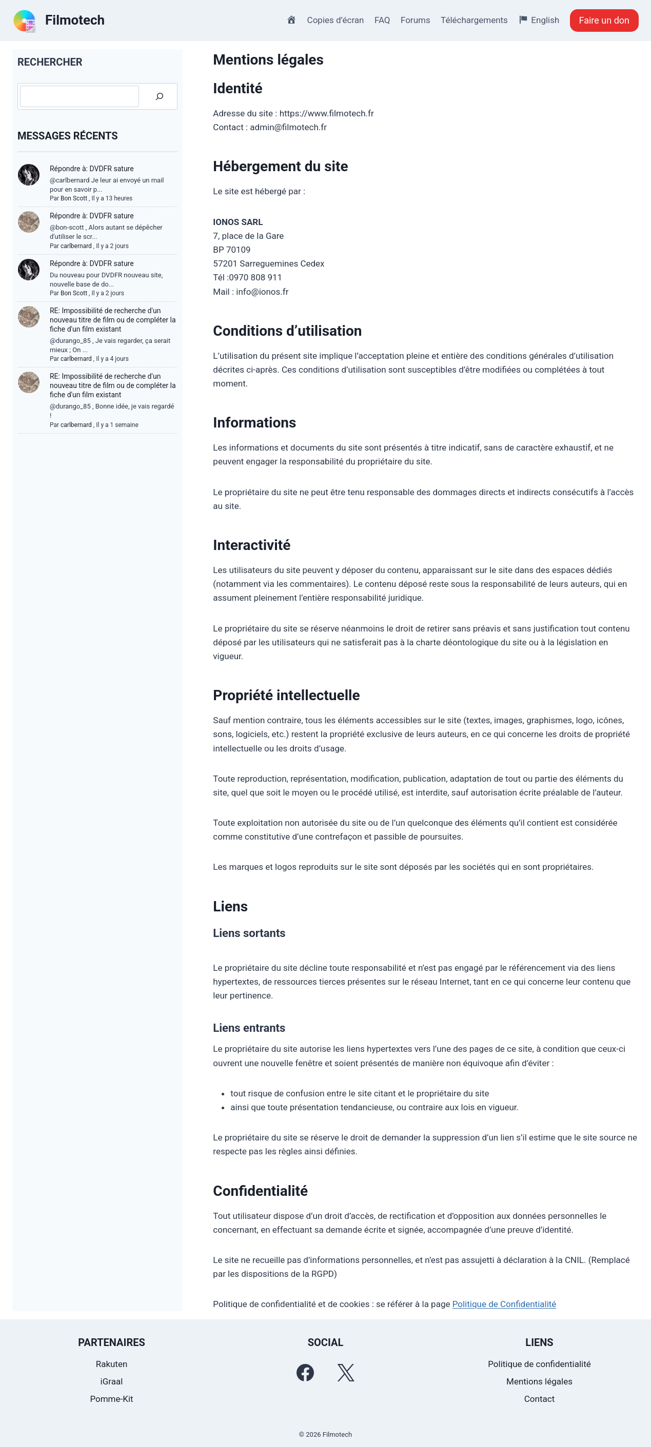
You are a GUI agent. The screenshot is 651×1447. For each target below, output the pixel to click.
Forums (415, 20)
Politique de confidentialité (539, 1364)
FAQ (382, 20)
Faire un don (604, 20)
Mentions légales (539, 1381)
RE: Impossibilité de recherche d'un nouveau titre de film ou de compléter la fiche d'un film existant (113, 320)
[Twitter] (345, 1372)
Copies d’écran (335, 20)
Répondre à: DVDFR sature (92, 169)
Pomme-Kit (111, 1399)
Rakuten (112, 1364)
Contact (539, 1399)
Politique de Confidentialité (504, 1304)
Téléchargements (474, 20)
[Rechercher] (159, 97)
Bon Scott (74, 198)
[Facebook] (305, 1372)
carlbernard (76, 246)
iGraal (112, 1381)
